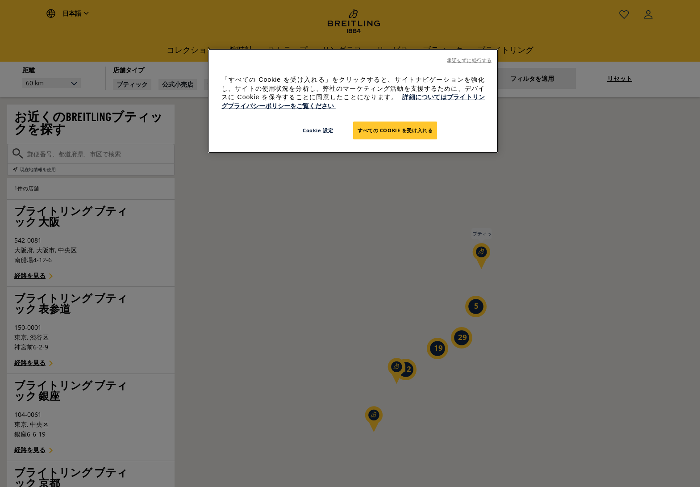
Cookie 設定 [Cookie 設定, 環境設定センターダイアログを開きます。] (318, 130)
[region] (353, 101)
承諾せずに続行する (469, 60)
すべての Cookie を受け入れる (395, 130)
